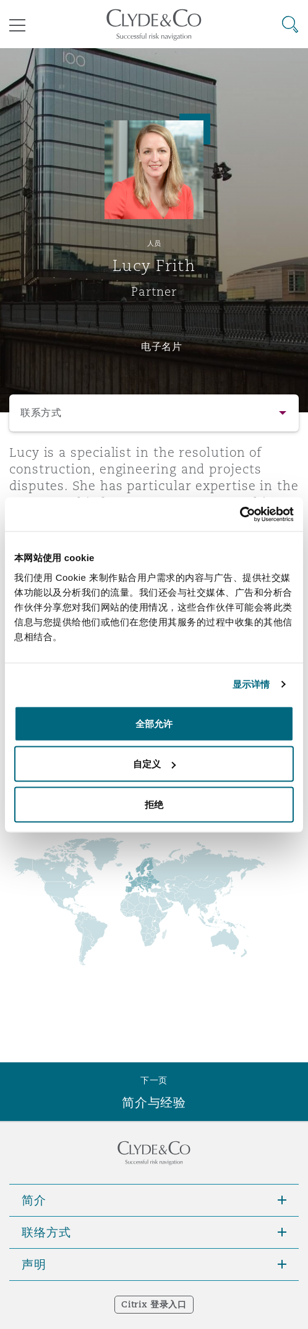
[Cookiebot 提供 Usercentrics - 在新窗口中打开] (240, 514)
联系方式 (41, 412)
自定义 (154, 764)
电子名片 (161, 346)
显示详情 (251, 684)
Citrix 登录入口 (153, 1304)
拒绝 (154, 804)
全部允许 (154, 723)
